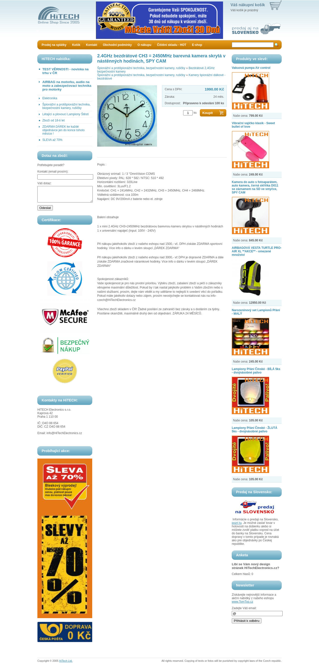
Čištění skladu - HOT (171, 45)
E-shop (197, 45)
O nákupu (144, 45)
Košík (76, 45)
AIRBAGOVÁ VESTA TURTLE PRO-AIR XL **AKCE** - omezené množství (256, 251)
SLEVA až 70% (52, 140)
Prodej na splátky (54, 45)
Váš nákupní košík (248, 5)
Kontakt (91, 45)
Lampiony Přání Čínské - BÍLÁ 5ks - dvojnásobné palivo (256, 370)
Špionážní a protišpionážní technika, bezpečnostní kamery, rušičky (66, 106)
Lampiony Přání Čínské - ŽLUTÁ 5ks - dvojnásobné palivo (254, 429)
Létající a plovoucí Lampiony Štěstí (65, 114)
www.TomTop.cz (242, 601)
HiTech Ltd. (66, 663)
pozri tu (236, 523)
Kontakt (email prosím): (52, 171)
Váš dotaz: (44, 183)
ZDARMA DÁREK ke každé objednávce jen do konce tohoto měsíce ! (63, 130)
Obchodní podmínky (117, 45)
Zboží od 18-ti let (53, 120)
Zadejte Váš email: (244, 608)
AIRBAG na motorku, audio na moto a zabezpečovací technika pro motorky (66, 85)
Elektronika (49, 98)
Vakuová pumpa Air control (251, 68)
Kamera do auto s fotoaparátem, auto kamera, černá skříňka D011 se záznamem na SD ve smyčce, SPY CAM (255, 187)
